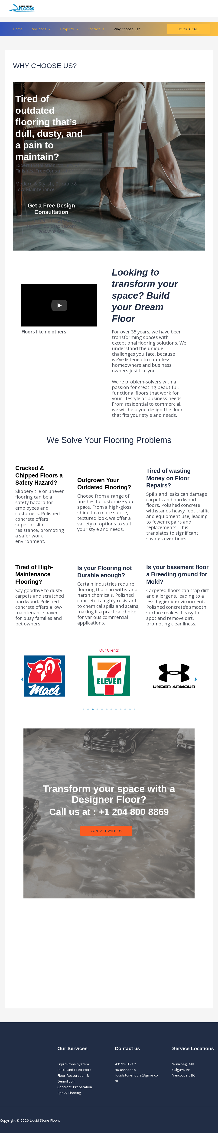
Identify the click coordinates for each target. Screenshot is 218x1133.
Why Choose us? (116, 29)
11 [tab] (130, 709)
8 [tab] (116, 709)
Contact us (87, 29)
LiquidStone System (73, 1064)
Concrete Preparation (74, 1086)
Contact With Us (106, 831)
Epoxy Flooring (69, 1091)
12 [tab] (134, 709)
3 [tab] (93, 709)
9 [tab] (120, 709)
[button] (45, 29)
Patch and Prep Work (74, 1069)
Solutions (38, 29)
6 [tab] (106, 709)
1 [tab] (83, 709)
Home (17, 29)
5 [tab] (102, 709)
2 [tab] (88, 709)
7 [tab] (111, 709)
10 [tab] (125, 709)
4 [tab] (97, 709)
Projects (63, 29)
